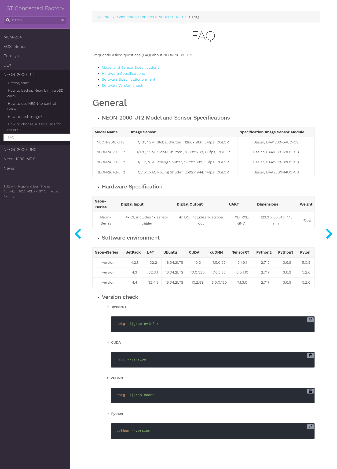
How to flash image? (25, 117)
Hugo (22, 186)
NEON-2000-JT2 (20, 74)
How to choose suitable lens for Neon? (34, 127)
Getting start (18, 83)
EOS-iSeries (15, 46)
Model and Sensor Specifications (131, 67)
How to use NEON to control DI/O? (31, 106)
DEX (7, 65)
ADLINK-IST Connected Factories (125, 17)
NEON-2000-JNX (20, 149)
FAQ (11, 137)
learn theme (42, 186)
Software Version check (122, 85)
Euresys (11, 55)
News (9, 168)
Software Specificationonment (129, 79)
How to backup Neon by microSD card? (35, 93)
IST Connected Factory (35, 8)
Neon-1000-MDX (19, 159)
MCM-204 (13, 37)
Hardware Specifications (123, 73)
